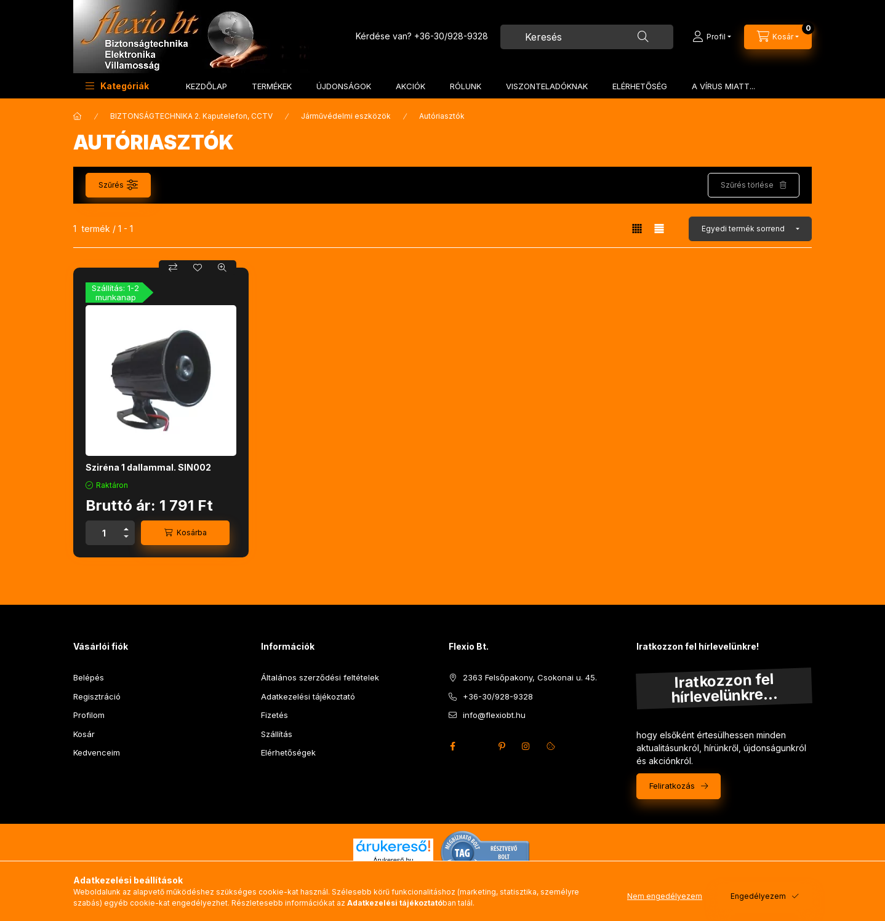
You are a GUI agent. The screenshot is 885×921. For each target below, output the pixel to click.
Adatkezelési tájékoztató (308, 696)
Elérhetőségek (288, 752)
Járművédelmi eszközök (346, 116)
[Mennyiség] (104, 532)
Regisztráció (97, 696)
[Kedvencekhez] (197, 267)
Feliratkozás (672, 786)
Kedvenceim (96, 752)
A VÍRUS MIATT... (723, 86)
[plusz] (126, 527)
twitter (477, 746)
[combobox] (586, 37)
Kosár (84, 734)
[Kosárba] (185, 532)
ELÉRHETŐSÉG (639, 86)
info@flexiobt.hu (494, 715)
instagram (526, 746)
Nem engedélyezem (664, 896)
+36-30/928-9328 (451, 36)
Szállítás (276, 734)
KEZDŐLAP (206, 86)
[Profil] (711, 37)
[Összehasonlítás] (173, 267)
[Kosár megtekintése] (778, 37)
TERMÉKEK (272, 86)
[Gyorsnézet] (222, 267)
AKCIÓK (410, 86)
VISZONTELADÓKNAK (547, 86)
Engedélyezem (758, 896)
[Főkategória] (77, 116)
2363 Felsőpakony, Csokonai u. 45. (530, 677)
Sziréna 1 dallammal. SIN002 (148, 467)
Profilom (89, 715)
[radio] (659, 228)
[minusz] (126, 538)
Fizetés (274, 715)
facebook (452, 746)
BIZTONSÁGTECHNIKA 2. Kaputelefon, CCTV (191, 116)
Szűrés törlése (747, 184)
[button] (117, 85)
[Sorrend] (750, 229)
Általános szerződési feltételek (320, 677)
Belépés (88, 677)
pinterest (501, 746)
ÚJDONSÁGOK (343, 86)
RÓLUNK (465, 86)
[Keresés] (643, 37)
